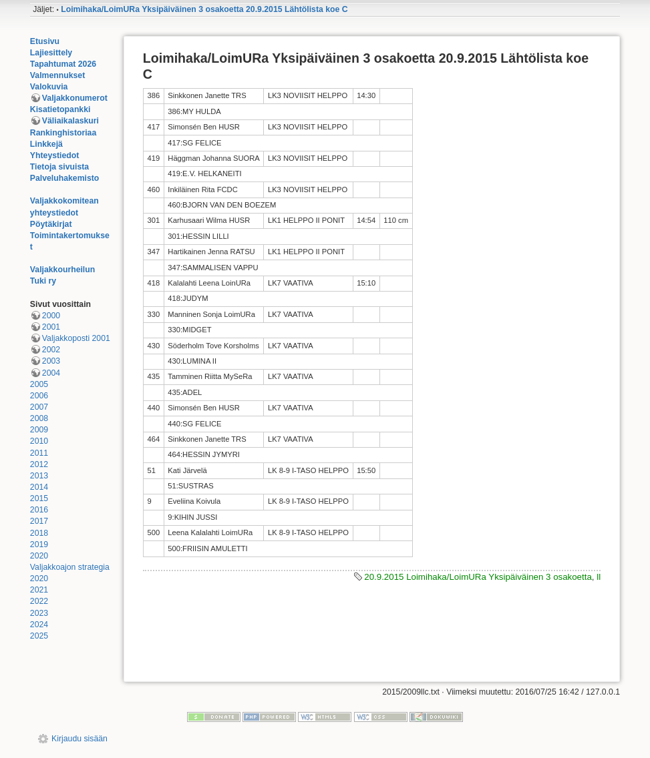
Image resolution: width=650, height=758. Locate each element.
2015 (39, 498)
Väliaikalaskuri (70, 120)
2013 (39, 475)
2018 (39, 533)
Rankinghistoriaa (63, 132)
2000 (51, 315)
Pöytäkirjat (51, 224)
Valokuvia (49, 86)
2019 (39, 544)
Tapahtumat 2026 (63, 64)
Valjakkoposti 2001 (76, 338)
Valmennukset (57, 75)
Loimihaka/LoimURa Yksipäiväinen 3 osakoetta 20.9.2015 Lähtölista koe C (204, 9)
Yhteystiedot (54, 155)
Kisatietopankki (60, 109)
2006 (39, 395)
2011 (39, 453)
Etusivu (44, 41)
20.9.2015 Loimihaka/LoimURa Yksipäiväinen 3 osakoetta (478, 577)
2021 (39, 590)
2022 (39, 601)
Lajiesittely (51, 52)
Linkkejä (46, 144)
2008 (39, 418)
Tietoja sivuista (59, 166)
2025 (39, 636)
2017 (39, 521)
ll (599, 577)
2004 (51, 373)
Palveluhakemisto (65, 178)
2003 (51, 361)
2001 (51, 327)
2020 (39, 555)
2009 (39, 429)
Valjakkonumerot (75, 98)
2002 (51, 349)
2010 (39, 441)
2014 (39, 487)
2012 (39, 464)
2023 (39, 613)
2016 (39, 509)
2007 (39, 407)
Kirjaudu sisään (79, 738)
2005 (39, 384)
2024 (39, 624)
